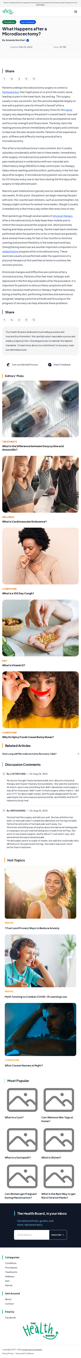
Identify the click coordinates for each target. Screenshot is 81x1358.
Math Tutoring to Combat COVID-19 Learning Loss (36, 996)
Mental (9, 922)
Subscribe (58, 1234)
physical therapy (63, 215)
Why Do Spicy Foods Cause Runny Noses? (28, 737)
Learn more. (40, 4)
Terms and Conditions (24, 1353)
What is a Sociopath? (18, 1157)
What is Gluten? (51, 1157)
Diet (4, 660)
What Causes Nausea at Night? (24, 1065)
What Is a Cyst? (14, 1117)
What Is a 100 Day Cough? (18, 593)
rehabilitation (10, 251)
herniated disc (10, 92)
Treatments (9, 441)
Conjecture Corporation (32, 1350)
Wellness (8, 517)
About (8, 1299)
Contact (9, 1303)
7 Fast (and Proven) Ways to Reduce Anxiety (32, 928)
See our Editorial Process (22, 364)
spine (69, 109)
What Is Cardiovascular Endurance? (24, 521)
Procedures (11, 1267)
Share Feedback (59, 364)
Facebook (10, 1317)
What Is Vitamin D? (13, 665)
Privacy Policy (8, 1353)
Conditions (9, 588)
